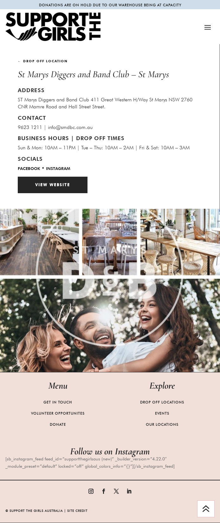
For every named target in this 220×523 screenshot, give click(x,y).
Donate (58, 424)
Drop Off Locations (162, 402)
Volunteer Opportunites (58, 413)
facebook (29, 168)
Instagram (58, 168)
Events (162, 413)
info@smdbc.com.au (70, 127)
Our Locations (162, 424)
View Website (52, 184)
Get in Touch (57, 402)
